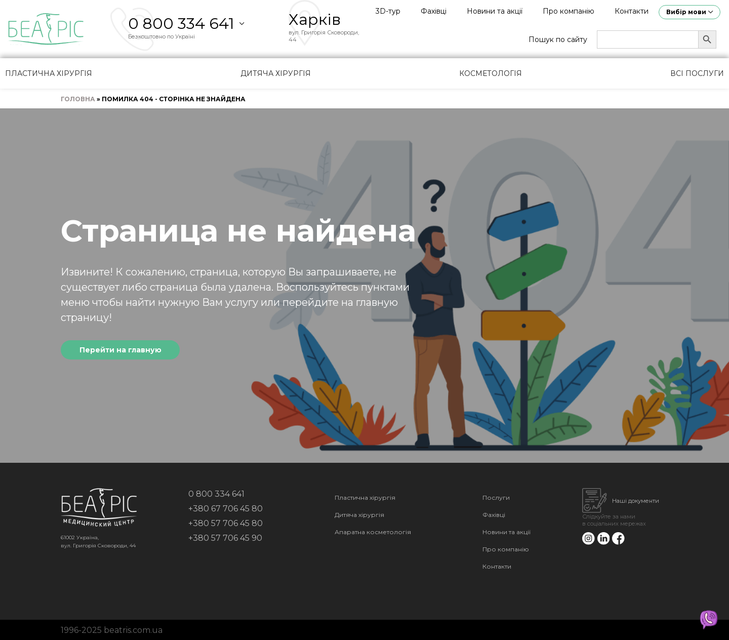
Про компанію (568, 11)
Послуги (496, 497)
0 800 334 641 (181, 23)
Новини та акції (494, 11)
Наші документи (635, 500)
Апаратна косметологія (373, 532)
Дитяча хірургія (275, 73)
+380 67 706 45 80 (225, 508)
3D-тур (388, 11)
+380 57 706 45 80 (225, 523)
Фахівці (434, 11)
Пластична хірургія (48, 73)
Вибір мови (686, 12)
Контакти (632, 11)
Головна (78, 99)
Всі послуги (697, 73)
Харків (315, 19)
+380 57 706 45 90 (225, 538)
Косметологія (490, 73)
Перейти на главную (120, 349)
